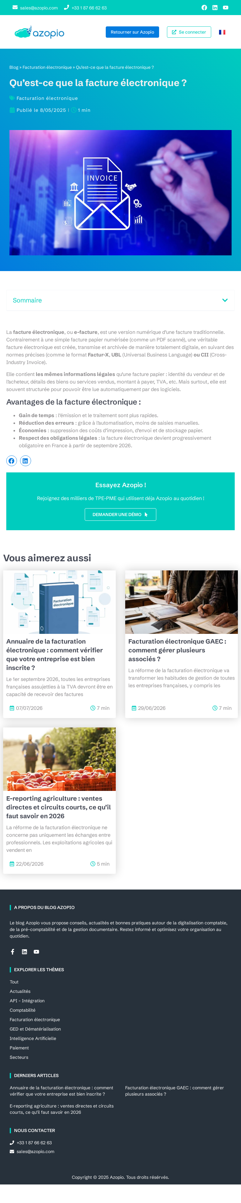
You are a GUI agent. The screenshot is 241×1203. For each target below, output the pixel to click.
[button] (225, 300)
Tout (14, 982)
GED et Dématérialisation (35, 1029)
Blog (14, 67)
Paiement (19, 1048)
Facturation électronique (47, 67)
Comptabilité (22, 1010)
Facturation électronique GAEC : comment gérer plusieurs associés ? (177, 650)
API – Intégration (27, 1001)
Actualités (20, 991)
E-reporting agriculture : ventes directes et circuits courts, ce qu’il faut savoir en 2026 (58, 807)
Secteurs (19, 1057)
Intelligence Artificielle (33, 1038)
